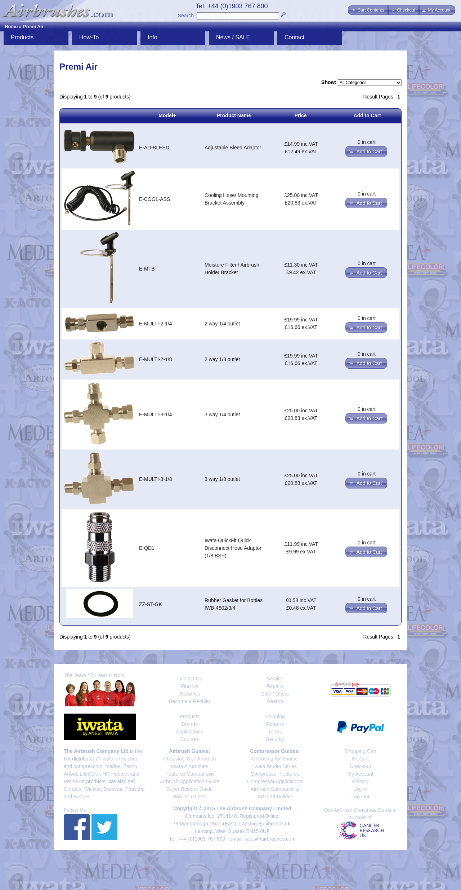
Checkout (360, 766)
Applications (189, 732)
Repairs (274, 686)
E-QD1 (147, 548)
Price (300, 115)
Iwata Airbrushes (190, 766)
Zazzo (130, 766)
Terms (275, 732)
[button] (368, 10)
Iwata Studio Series (275, 766)
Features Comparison (189, 774)
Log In (360, 789)
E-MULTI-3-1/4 (155, 414)
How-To (89, 37)
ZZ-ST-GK (150, 604)
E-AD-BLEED (154, 147)
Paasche (134, 789)
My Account (360, 774)
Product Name (234, 115)
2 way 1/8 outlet (222, 359)
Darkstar (113, 789)
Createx (72, 789)
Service (275, 678)
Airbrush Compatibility (274, 789)
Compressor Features (275, 774)
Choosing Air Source (275, 759)
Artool (70, 774)
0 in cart (367, 142)
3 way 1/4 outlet (222, 414)
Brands (189, 724)
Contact (294, 37)
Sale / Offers (275, 694)
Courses (189, 739)
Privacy (360, 781)
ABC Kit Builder (275, 796)
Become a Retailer (189, 701)
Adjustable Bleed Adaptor (233, 147)
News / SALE (233, 37)
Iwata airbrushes (119, 759)
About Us (189, 694)
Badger (81, 796)
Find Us (189, 686)
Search (186, 15)
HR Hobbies (115, 774)
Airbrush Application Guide (189, 781)
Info (152, 37)
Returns (275, 724)
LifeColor (89, 774)
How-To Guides (190, 796)
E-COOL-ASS (154, 199)
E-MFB (147, 269)
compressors (87, 766)
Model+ (167, 115)
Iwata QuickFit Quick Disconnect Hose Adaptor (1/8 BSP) (233, 548)
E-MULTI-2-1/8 (155, 359)
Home (11, 26)
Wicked (92, 789)
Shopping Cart (360, 751)
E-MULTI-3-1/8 (155, 479)
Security (275, 739)
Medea (113, 766)
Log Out (361, 796)
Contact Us (189, 678)
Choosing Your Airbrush (189, 759)
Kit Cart (360, 759)
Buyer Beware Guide (189, 789)
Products (22, 37)
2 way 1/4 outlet (222, 323)
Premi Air (33, 26)
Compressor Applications (275, 781)
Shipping (275, 716)
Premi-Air (74, 781)
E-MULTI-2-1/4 (155, 323)
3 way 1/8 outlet (222, 479)
